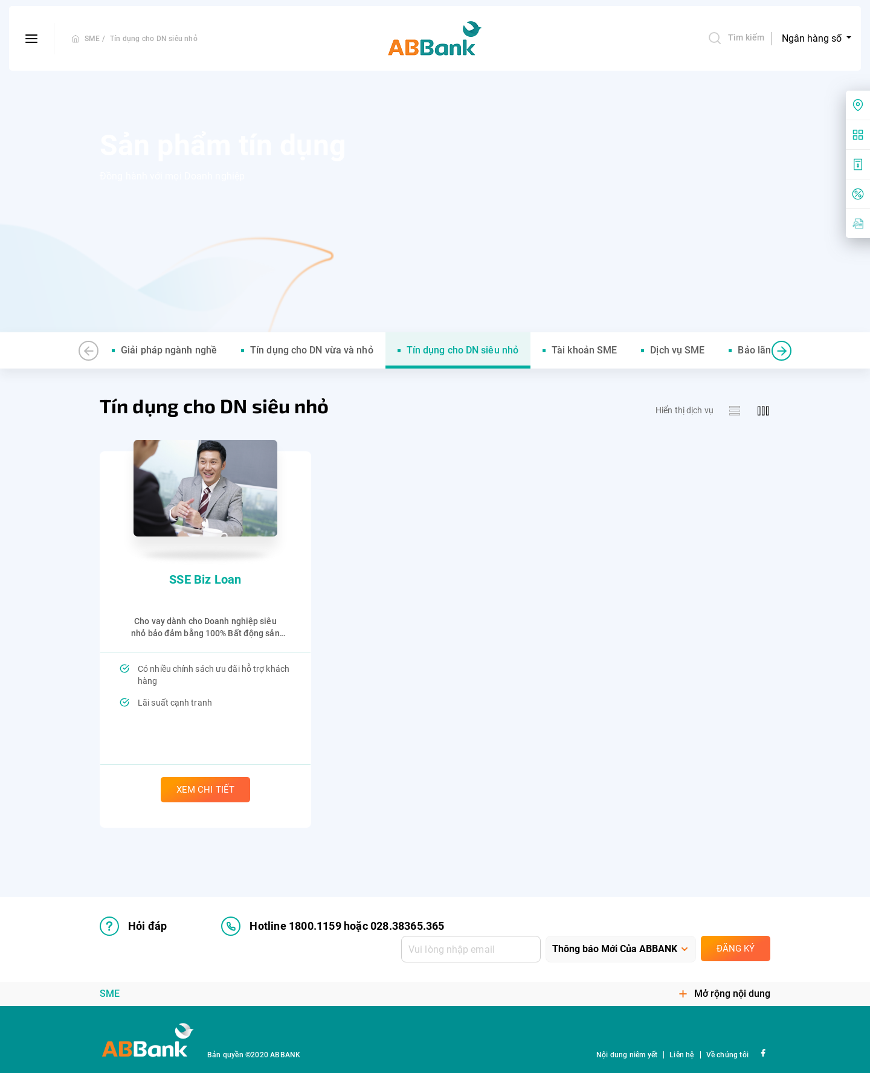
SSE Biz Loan (205, 579)
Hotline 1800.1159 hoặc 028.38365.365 (332, 926)
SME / (95, 38)
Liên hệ (681, 1055)
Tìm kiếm (735, 38)
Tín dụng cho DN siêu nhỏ (154, 38)
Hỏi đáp (133, 926)
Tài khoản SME (584, 350)
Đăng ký (736, 948)
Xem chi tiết (205, 789)
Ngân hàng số (813, 38)
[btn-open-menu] (31, 38)
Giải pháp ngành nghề (169, 350)
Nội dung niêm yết (626, 1055)
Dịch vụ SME (677, 350)
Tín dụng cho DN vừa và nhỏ (311, 350)
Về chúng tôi (727, 1055)
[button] (88, 351)
